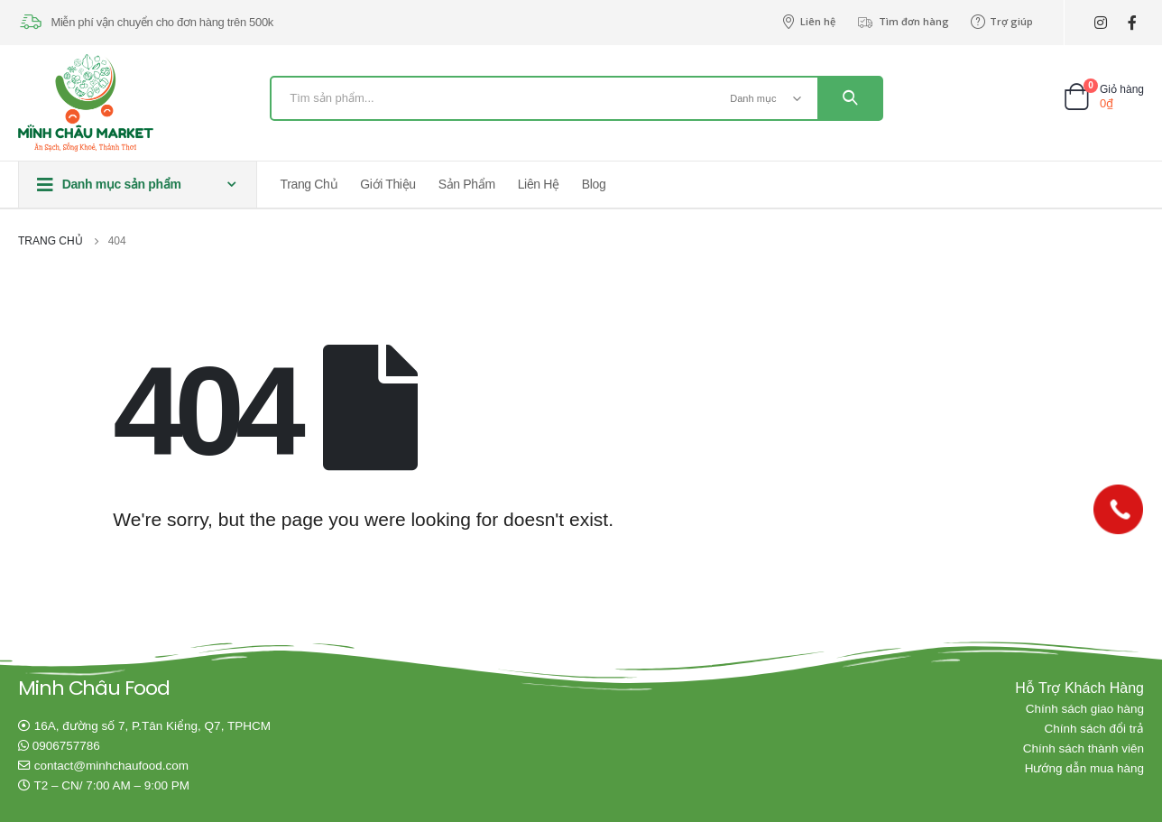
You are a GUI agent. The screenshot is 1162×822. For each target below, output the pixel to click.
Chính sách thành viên (1083, 748)
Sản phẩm (466, 184)
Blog (594, 184)
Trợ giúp (1002, 21)
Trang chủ (309, 184)
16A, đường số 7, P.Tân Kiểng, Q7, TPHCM (152, 726)
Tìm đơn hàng (903, 22)
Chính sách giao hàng (1085, 709)
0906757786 (66, 746)
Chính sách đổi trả (1094, 728)
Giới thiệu (387, 184)
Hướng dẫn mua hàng (1084, 768)
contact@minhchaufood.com (111, 765)
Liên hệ (808, 21)
